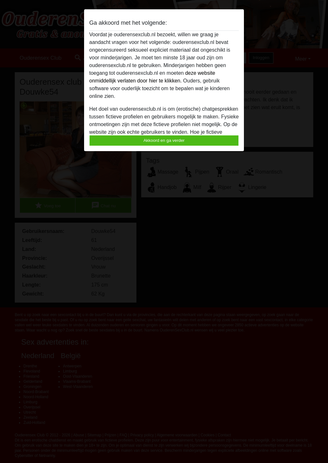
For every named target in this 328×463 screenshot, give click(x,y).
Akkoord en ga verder (164, 140)
